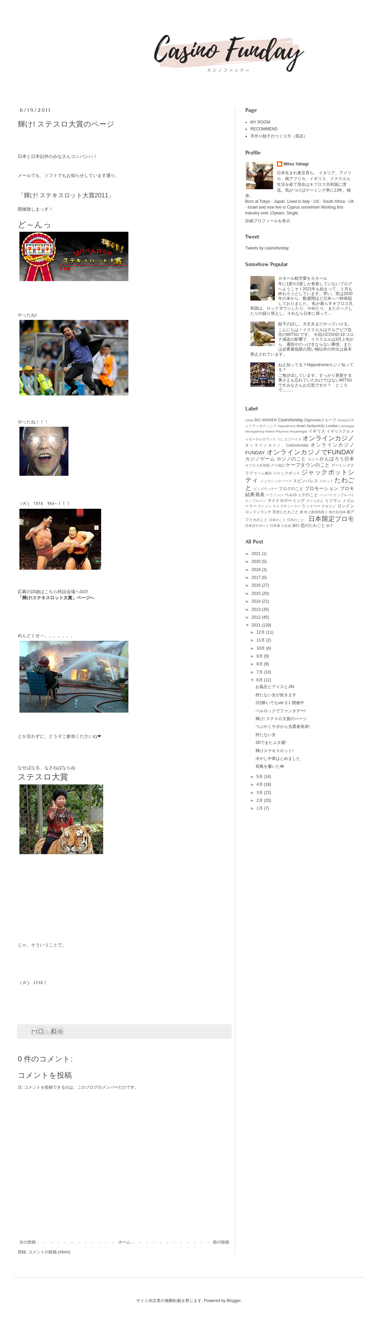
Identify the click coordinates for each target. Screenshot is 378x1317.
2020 (257, 561)
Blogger (234, 1300)
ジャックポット (286, 473)
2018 (257, 569)
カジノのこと (291, 458)
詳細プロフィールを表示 (267, 220)
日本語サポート (257, 525)
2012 (257, 617)
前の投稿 (221, 1242)
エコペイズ (292, 439)
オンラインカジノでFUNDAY (310, 452)
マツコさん (315, 501)
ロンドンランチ (258, 512)
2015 (257, 593)
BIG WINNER (265, 420)
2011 (257, 625)
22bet (249, 420)
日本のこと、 (297, 520)
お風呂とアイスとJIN (274, 686)
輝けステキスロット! (274, 750)
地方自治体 (337, 512)
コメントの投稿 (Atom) (49, 1252)
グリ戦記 (278, 465)
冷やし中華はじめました (277, 758)
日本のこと (277, 520)
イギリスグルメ (340, 431)
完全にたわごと (285, 512)
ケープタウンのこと (308, 465)
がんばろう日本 (336, 458)
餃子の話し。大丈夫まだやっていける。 (315, 324)
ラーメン (265, 506)
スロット (326, 481)
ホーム (124, 1242)
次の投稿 (27, 1242)
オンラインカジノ (328, 438)
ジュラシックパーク (276, 481)
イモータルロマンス (260, 439)
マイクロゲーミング (286, 500)
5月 (260, 776)
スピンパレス (305, 480)
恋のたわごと (313, 525)
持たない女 (265, 734)
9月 (260, 656)
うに (280, 439)
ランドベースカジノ (319, 506)
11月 (261, 640)
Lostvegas (346, 426)
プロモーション (321, 488)
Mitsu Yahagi (296, 164)
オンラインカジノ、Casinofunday (277, 445)
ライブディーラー (287, 506)
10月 (261, 648)
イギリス (317, 431)
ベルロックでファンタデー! (280, 711)
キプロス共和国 (257, 465)
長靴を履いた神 (269, 766)
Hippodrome (286, 426)
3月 (260, 792)
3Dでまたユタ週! (270, 742)
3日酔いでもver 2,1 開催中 (279, 702)
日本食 (275, 525)
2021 (257, 553)
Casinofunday (290, 420)
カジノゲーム (260, 458)
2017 (257, 577)
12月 (261, 632)
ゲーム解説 (263, 473)
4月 (260, 784)
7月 (260, 672)
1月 (260, 808)
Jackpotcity (315, 426)
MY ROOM (260, 122)
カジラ (313, 459)
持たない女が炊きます (275, 695)
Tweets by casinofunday (267, 248)
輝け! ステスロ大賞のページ (281, 718)
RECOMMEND (264, 129)
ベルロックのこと (301, 494)
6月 (260, 680)
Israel (301, 426)
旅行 (296, 525)
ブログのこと (291, 488)
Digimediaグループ (320, 420)
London (332, 426)
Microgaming (254, 431)
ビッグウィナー (266, 489)
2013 (257, 609)
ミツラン (333, 500)
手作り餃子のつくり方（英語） (279, 136)
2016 (257, 585)
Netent (269, 431)
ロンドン (345, 506)
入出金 (286, 525)
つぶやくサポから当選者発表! (282, 726)
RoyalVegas (298, 431)
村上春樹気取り (316, 512)
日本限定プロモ (331, 518)
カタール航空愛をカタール (302, 278)
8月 (260, 664)
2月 (260, 800)
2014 (257, 601)
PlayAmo (282, 431)
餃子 (329, 525)
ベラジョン (274, 495)
